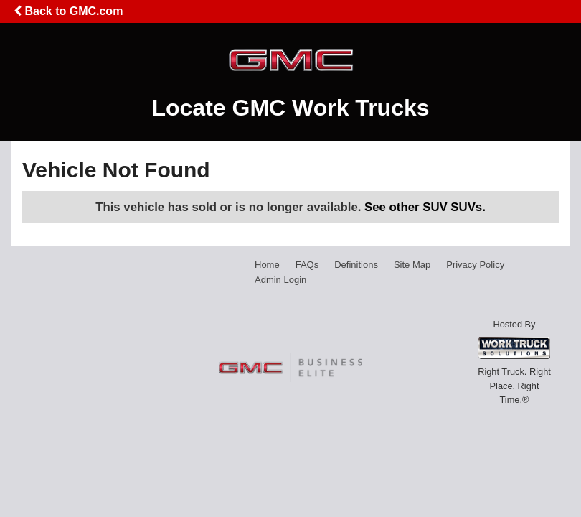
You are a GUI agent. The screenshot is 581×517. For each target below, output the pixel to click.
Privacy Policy (475, 264)
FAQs (307, 264)
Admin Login (280, 279)
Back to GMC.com (68, 11)
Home (267, 264)
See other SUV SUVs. (425, 207)
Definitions (356, 264)
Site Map (412, 264)
